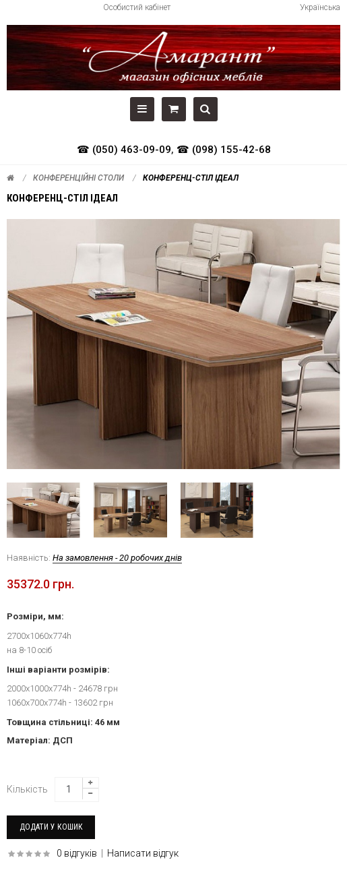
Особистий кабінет (136, 7)
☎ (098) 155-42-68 (224, 150)
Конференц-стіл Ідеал (191, 178)
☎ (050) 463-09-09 (124, 150)
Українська (320, 7)
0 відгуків (77, 853)
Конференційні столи (78, 178)
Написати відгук (143, 853)
